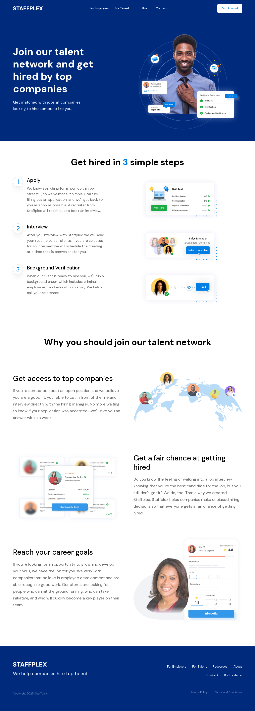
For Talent (122, 8)
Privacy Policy (199, 692)
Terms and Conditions (228, 692)
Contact (162, 8)
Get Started (230, 8)
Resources (220, 667)
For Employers (99, 8)
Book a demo (233, 675)
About (145, 8)
